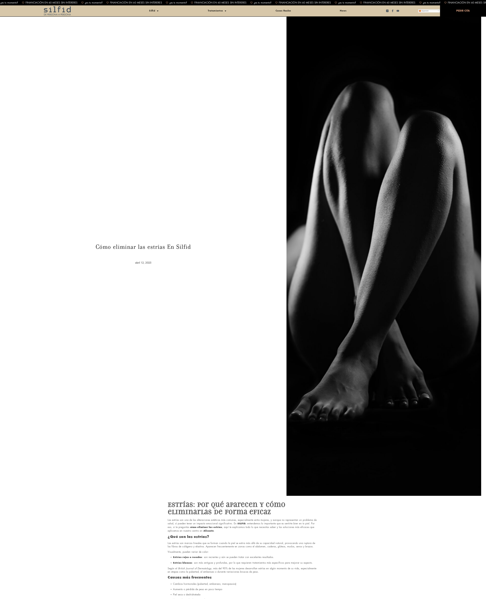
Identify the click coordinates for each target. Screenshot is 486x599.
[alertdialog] (243, 2)
